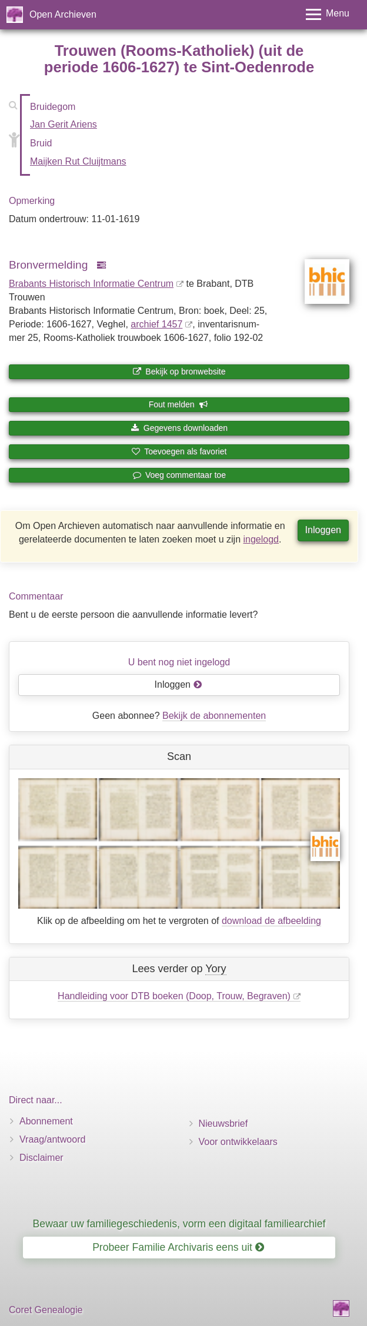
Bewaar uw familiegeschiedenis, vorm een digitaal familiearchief (179, 1224)
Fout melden (178, 404)
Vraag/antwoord (52, 1139)
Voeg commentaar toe (179, 475)
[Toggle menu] (327, 14)
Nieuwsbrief (223, 1124)
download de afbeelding (271, 921)
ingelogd (261, 539)
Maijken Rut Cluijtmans (78, 161)
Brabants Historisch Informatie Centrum (91, 284)
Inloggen (323, 530)
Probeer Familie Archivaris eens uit (178, 1247)
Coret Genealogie (45, 1310)
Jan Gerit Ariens (63, 124)
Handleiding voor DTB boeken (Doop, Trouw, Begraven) (174, 996)
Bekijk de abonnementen (214, 716)
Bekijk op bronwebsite (178, 371)
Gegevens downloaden (179, 428)
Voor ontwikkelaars (238, 1142)
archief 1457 (156, 324)
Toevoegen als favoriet (179, 451)
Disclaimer (41, 1158)
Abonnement (46, 1121)
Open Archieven (62, 14)
